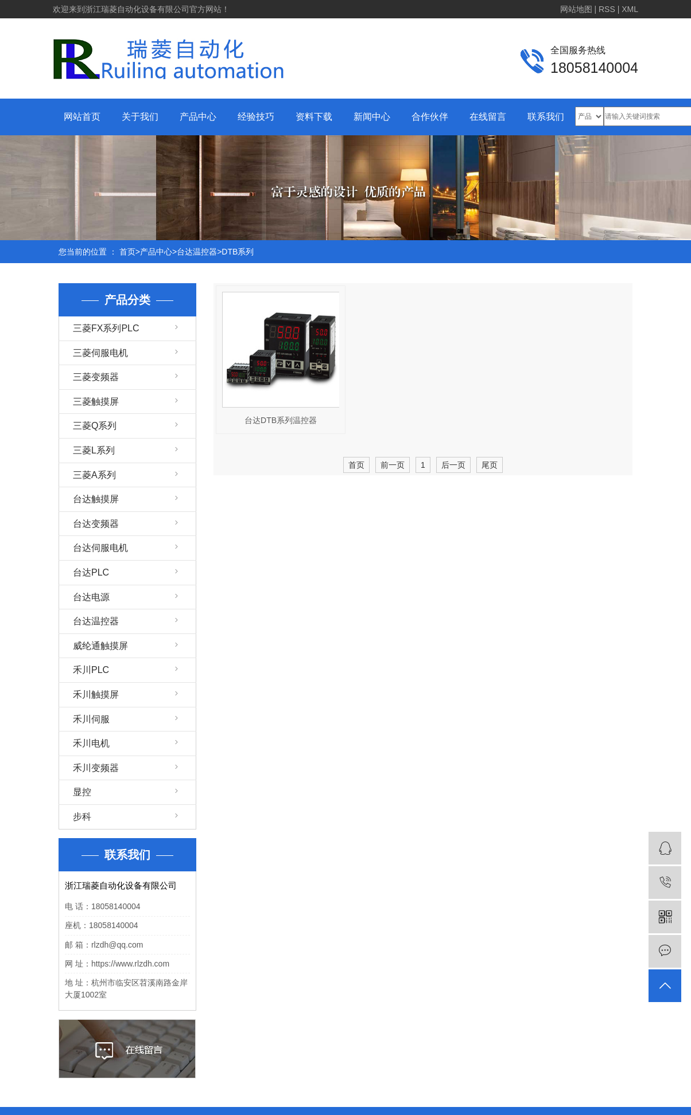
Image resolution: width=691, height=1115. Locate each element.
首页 (127, 251)
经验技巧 (256, 117)
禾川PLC (91, 670)
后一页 (453, 465)
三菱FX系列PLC (106, 328)
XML (630, 9)
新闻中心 (372, 117)
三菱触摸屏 (96, 401)
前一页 (393, 465)
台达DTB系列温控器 (280, 420)
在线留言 (487, 117)
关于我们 (140, 117)
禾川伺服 (91, 719)
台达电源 (91, 597)
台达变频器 (96, 524)
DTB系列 (238, 251)
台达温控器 (197, 251)
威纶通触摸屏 (100, 646)
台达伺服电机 (100, 548)
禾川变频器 (96, 768)
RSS (607, 9)
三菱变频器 (96, 377)
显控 (82, 792)
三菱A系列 (94, 475)
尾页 (490, 465)
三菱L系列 (94, 450)
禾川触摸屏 (96, 694)
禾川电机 (91, 743)
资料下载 (314, 117)
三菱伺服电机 (100, 353)
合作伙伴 (430, 117)
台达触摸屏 (96, 499)
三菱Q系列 (95, 426)
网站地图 (576, 9)
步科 (82, 816)
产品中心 (198, 117)
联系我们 (545, 117)
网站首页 (82, 117)
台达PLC (91, 572)
